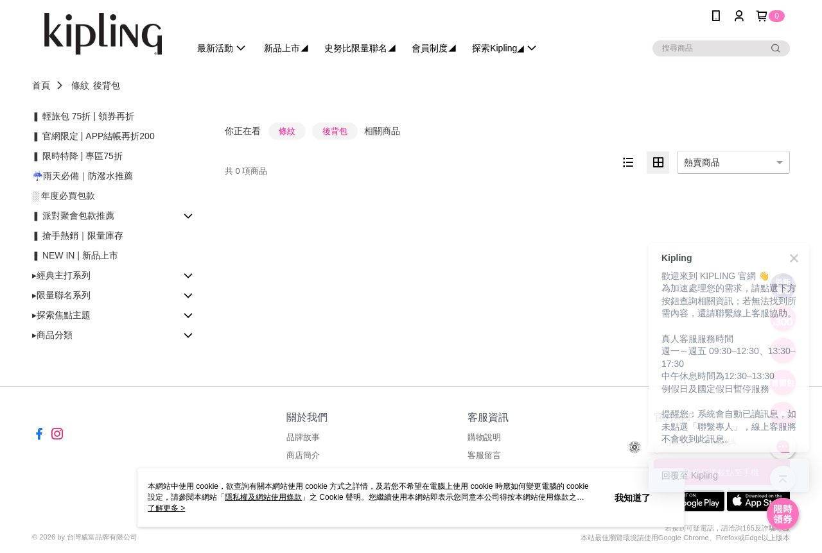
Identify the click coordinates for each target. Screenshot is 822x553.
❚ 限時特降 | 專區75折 (77, 156)
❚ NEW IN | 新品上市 (75, 255)
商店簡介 (303, 455)
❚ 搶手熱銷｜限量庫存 (77, 235)
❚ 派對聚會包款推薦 (73, 215)
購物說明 (484, 437)
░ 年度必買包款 (63, 196)
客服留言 (484, 455)
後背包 (106, 85)
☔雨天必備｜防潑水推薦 (82, 176)
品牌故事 (303, 437)
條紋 (80, 85)
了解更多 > (166, 508)
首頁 (41, 85)
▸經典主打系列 (61, 275)
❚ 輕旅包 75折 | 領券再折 (83, 116)
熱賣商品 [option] (702, 162)
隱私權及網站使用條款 (263, 497)
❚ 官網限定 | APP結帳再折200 (93, 136)
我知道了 (633, 498)
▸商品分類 (52, 335)
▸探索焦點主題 (61, 315)
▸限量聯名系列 (61, 295)
